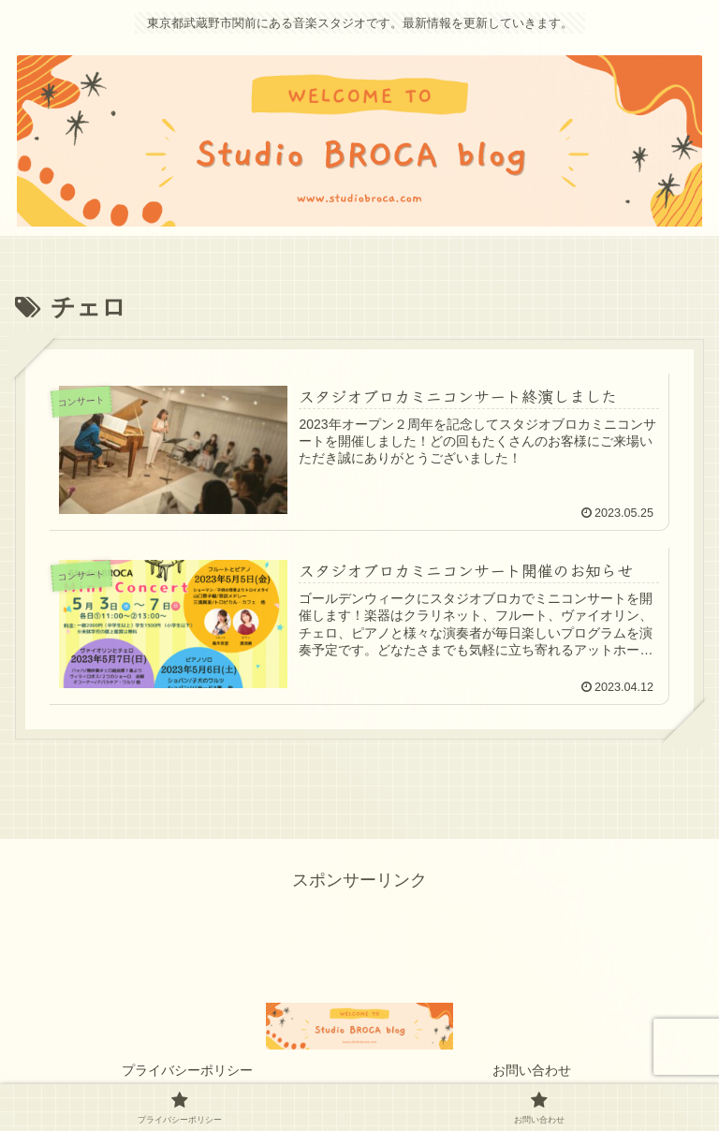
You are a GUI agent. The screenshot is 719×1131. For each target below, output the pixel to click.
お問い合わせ (531, 1070)
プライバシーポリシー (187, 1070)
